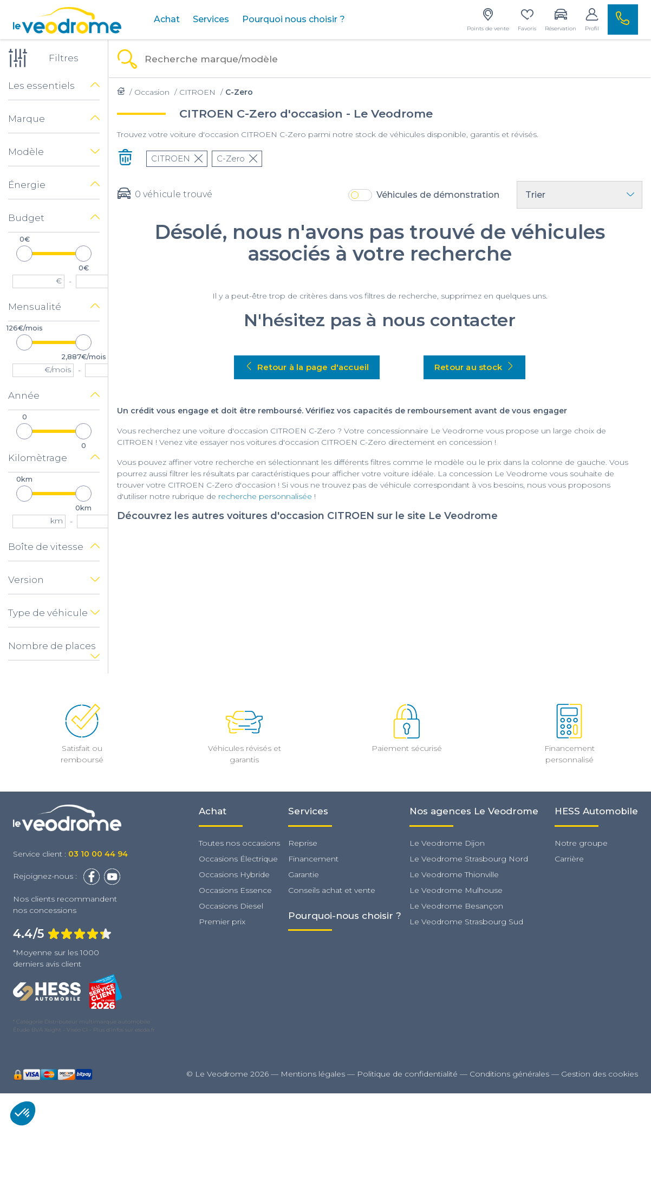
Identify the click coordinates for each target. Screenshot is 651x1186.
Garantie (303, 874)
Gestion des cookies (599, 1074)
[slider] (24, 253)
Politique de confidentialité (407, 1074)
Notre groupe (581, 843)
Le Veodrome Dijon (447, 843)
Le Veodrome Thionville (454, 874)
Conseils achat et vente (331, 890)
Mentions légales (313, 1074)
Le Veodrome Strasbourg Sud (466, 921)
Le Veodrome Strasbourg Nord (468, 859)
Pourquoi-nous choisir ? (344, 915)
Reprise (302, 843)
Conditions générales (509, 1074)
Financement (313, 859)
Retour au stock (474, 367)
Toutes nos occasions (239, 843)
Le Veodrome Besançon (456, 906)
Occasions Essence (235, 890)
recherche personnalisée (265, 496)
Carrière (569, 859)
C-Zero (237, 158)
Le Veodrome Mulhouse (456, 890)
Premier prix (222, 921)
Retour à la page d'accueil (307, 367)
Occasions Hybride (234, 874)
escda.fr (145, 1029)
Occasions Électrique (238, 859)
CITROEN (177, 158)
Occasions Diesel (231, 906)
